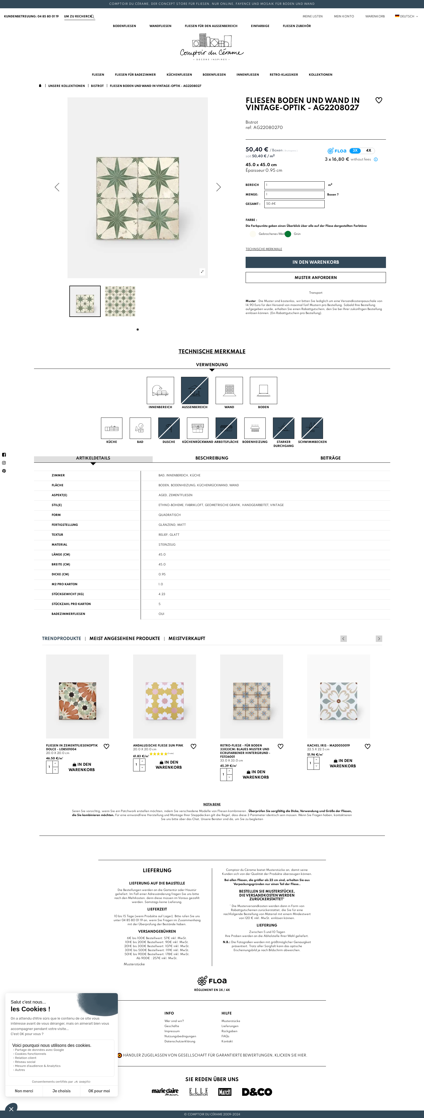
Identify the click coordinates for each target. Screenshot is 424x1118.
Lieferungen (230, 1026)
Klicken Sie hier (290, 1055)
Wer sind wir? (174, 1021)
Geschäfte (171, 1026)
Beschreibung (212, 458)
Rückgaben (229, 1031)
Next (379, 638)
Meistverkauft (186, 639)
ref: (249, 128)
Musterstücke (231, 1021)
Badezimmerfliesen (68, 613)
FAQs (225, 1036)
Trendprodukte (61, 639)
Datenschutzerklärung (179, 1041)
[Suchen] (80, 16)
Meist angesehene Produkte (124, 639)
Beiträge (331, 458)
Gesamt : (253, 204)
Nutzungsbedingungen (180, 1036)
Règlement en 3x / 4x (212, 989)
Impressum (172, 1031)
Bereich (252, 185)
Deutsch (407, 16)
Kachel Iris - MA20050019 (328, 745)
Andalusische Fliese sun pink (158, 745)
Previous (372, 638)
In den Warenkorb (315, 262)
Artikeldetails (93, 458)
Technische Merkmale (264, 249)
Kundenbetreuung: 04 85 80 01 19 (31, 16)
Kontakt (227, 1041)
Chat (195, 819)
